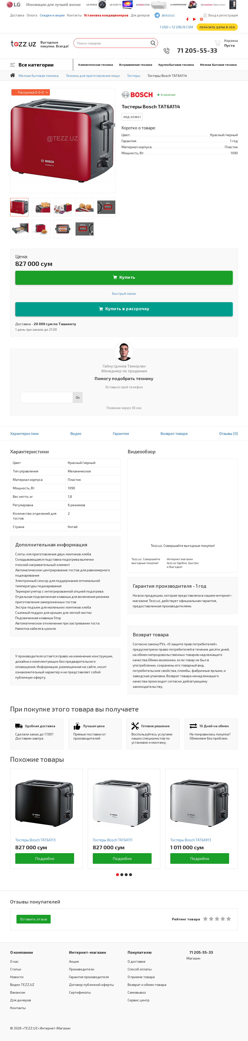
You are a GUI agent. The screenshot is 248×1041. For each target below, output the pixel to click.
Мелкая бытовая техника (218, 64)
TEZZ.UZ (23, 44)
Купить (127, 277)
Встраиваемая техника (135, 64)
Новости (16, 976)
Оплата (32, 15)
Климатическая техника (95, 64)
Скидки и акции (52, 15)
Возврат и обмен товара (147, 984)
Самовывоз (137, 992)
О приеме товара (141, 976)
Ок (78, 397)
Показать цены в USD (217, 27)
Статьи (15, 969)
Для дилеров (140, 15)
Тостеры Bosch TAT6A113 (35, 840)
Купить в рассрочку (127, 308)
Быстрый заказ (124, 293)
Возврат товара (174, 433)
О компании (21, 951)
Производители (81, 969)
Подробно (44, 858)
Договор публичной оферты (91, 984)
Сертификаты (80, 992)
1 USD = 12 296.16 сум (176, 27)
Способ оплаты (140, 969)
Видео (75, 433)
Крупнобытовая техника (176, 64)
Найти (153, 43)
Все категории (36, 64)
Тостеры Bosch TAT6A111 (112, 840)
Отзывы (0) (228, 433)
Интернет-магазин (87, 951)
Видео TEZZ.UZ (22, 984)
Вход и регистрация (223, 15)
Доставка (17, 15)
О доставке (137, 961)
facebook (187, 19)
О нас (14, 961)
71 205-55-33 (193, 50)
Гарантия (121, 433)
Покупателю (140, 951)
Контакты (74, 15)
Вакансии (17, 992)
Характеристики (24, 433)
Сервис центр (138, 999)
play (194, 19)
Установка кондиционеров (106, 15)
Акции (74, 961)
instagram (201, 19)
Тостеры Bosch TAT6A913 (190, 840)
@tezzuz (168, 15)
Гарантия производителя (89, 976)
